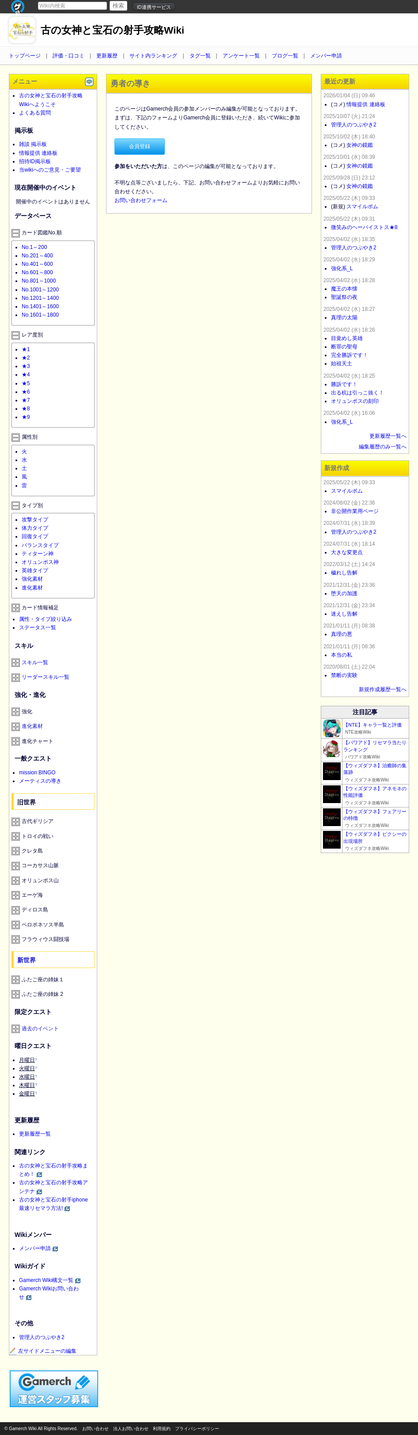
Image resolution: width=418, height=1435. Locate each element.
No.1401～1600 (40, 306)
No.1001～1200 (40, 290)
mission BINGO (37, 772)
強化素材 (32, 579)
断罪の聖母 (344, 347)
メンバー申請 (326, 56)
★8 (26, 409)
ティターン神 (37, 554)
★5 (26, 383)
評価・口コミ (68, 56)
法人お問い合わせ (130, 1428)
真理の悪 (341, 634)
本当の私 (341, 655)
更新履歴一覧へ (388, 436)
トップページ (25, 56)
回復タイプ (35, 536)
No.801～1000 (39, 281)
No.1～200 (34, 247)
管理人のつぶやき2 (42, 1337)
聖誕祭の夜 (344, 297)
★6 (26, 392)
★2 (26, 358)
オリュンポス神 (40, 562)
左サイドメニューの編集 (42, 1351)
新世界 (26, 960)
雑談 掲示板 (33, 144)
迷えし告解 (344, 614)
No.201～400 (37, 256)
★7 (26, 400)
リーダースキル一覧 (45, 677)
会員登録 (139, 146)
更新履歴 (107, 56)
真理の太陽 (344, 317)
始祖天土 (341, 363)
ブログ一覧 (285, 56)
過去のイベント (40, 1029)
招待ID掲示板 (35, 161)
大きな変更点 (347, 552)
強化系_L (342, 268)
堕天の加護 (344, 593)
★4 (26, 374)
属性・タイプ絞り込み (45, 619)
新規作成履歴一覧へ (383, 689)
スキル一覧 (35, 662)
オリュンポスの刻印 (355, 401)
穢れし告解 (344, 573)
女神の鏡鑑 (359, 145)
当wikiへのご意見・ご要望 (50, 170)
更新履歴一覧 (35, 1134)
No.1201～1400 (40, 298)
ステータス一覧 (37, 627)
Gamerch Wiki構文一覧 (46, 1280)
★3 (26, 366)
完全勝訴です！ (349, 355)
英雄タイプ (35, 570)
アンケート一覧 (241, 56)
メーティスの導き (40, 781)
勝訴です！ (344, 384)
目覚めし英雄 (347, 338)
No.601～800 (37, 272)
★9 (26, 417)
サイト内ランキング (153, 56)
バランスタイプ (40, 545)
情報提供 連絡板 (38, 153)
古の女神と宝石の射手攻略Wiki (112, 30)
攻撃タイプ (35, 520)
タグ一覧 (200, 56)
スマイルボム (362, 206)
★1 (26, 349)
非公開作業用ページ (355, 511)
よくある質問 (35, 113)
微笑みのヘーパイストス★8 (364, 227)
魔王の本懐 (344, 289)
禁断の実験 (344, 675)
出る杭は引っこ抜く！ (357, 393)
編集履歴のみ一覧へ (383, 447)
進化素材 (32, 588)
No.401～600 (37, 264)
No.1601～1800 (40, 315)
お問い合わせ (95, 1428)
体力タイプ (35, 528)
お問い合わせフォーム (140, 200)
